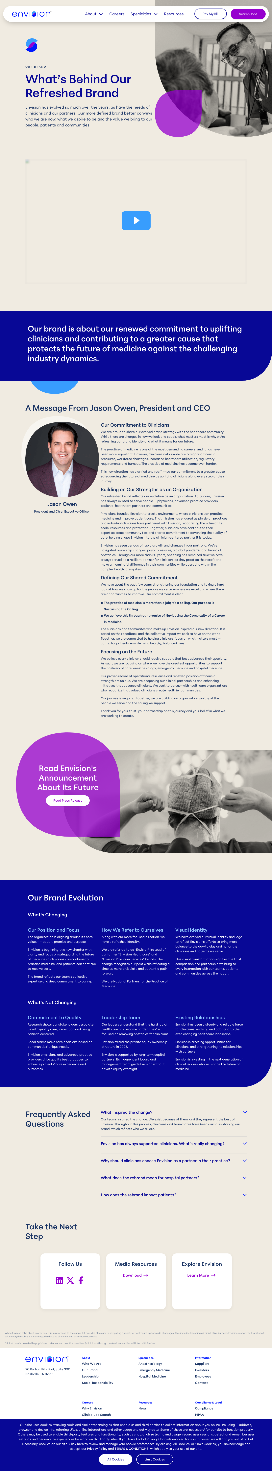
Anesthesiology (150, 1364)
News (142, 1408)
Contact (201, 1383)
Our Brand (90, 1370)
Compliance (204, 1408)
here (80, 1444)
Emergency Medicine (154, 1370)
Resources (174, 13)
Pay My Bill (210, 14)
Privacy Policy (97, 1449)
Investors (202, 1370)
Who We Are (91, 1364)
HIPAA (199, 1415)
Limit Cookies (155, 1459)
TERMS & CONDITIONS (132, 1449)
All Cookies (115, 1459)
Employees (203, 1376)
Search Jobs (248, 14)
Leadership (90, 1376)
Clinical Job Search (96, 1415)
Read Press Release (67, 800)
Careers (117, 13)
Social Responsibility (97, 1383)
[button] (97, 14)
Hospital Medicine (152, 1376)
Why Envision (92, 1408)
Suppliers (202, 1364)
